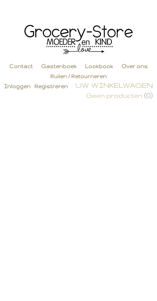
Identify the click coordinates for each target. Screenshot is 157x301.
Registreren (51, 86)
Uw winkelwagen (114, 85)
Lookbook (99, 66)
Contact (21, 66)
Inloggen (17, 86)
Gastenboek (59, 66)
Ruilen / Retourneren (78, 76)
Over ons (134, 66)
